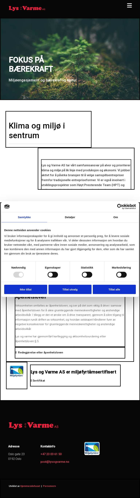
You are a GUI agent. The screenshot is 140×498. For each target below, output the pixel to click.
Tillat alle (114, 289)
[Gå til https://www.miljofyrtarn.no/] (91, 455)
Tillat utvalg (69, 289)
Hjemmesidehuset (30, 486)
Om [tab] (115, 217)
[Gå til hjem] (27, 10)
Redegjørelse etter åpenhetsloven (39, 352)
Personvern (49, 486)
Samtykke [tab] (24, 217)
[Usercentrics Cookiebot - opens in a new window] (120, 206)
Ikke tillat (26, 289)
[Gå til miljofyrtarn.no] (16, 376)
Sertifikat (38, 380)
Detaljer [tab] (70, 217)
